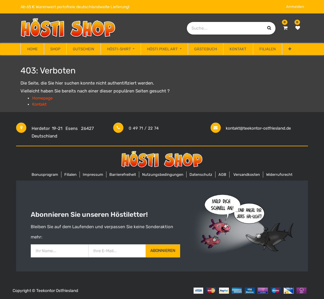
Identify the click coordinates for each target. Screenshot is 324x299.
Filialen (70, 174)
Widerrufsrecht (279, 174)
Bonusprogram (45, 174)
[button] (289, 49)
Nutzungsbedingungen (162, 174)
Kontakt (39, 104)
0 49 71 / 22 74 (144, 128)
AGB (222, 174)
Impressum (93, 174)
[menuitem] (32, 49)
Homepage (42, 98)
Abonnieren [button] (162, 250)
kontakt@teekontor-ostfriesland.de (258, 128)
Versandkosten (246, 174)
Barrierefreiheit (122, 174)
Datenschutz (200, 174)
